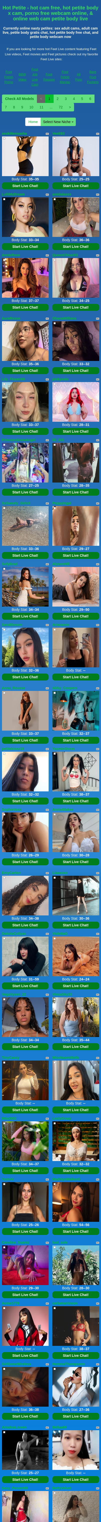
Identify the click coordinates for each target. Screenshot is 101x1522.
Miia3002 (9, 1118)
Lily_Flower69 (13, 379)
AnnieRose (11, 255)
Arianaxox (60, 625)
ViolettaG (60, 934)
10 (31, 107)
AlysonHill (60, 564)
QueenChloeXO (65, 255)
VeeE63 (58, 133)
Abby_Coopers (64, 688)
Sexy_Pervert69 (15, 1488)
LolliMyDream (13, 194)
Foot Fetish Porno (8, 77)
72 (61, 107)
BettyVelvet (61, 1488)
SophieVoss (12, 809)
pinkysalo (60, 379)
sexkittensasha (14, 133)
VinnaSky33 (62, 994)
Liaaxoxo (60, 873)
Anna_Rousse (13, 688)
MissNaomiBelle (65, 1058)
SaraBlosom (12, 625)
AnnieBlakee (62, 809)
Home (33, 122)
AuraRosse (11, 318)
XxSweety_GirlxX (16, 503)
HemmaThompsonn (68, 1364)
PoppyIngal (61, 503)
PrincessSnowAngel (19, 440)
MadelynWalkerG (66, 1179)
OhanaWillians (64, 318)
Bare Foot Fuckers (93, 77)
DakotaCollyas (14, 934)
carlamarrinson (65, 1303)
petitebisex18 (13, 749)
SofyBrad (9, 564)
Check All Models (19, 99)
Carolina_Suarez (15, 1242)
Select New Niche (58, 122)
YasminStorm (63, 749)
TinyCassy (10, 1058)
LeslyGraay (61, 1118)
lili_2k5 (58, 440)
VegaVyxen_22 (14, 994)
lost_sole (60, 1242)
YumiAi (8, 1179)
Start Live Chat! (25, 186)
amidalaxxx (61, 194)
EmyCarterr (11, 873)
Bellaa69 (59, 1427)
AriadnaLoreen (14, 1427)
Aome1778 (10, 1303)
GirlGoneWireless (16, 1364)
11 (41, 107)
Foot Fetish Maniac (65, 77)
